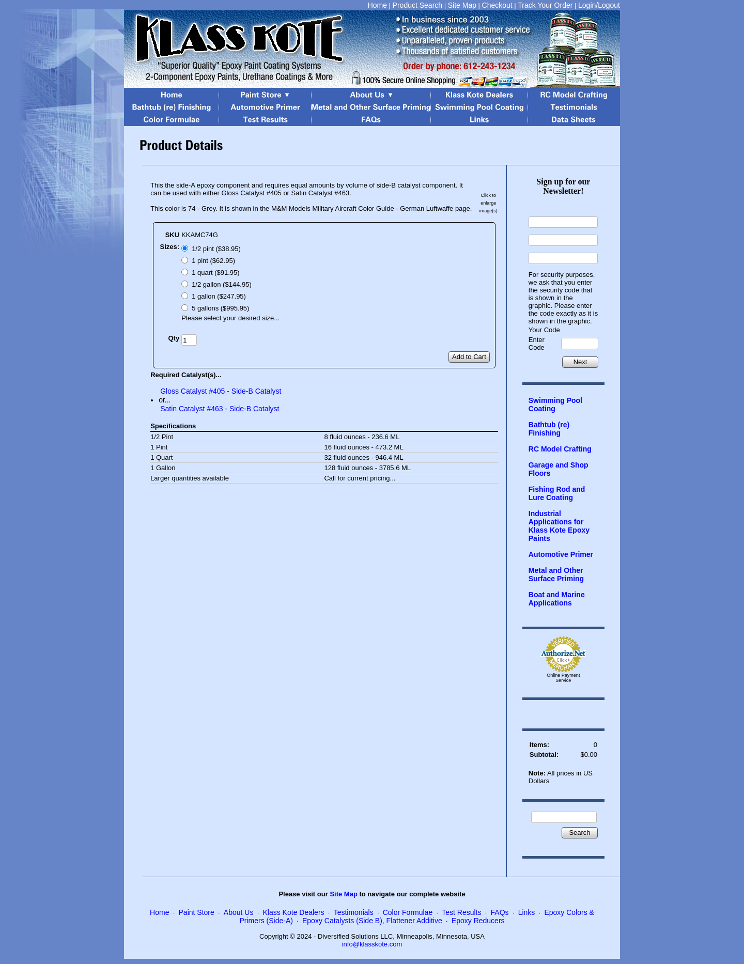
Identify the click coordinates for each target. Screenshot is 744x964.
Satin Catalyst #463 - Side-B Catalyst (219, 409)
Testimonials (354, 912)
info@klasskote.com (372, 944)
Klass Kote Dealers (293, 912)
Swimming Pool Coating (555, 404)
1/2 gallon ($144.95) (222, 284)
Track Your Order (545, 5)
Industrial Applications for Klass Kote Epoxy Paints (559, 525)
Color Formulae (407, 912)
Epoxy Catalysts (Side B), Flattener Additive (372, 920)
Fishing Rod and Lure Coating (557, 493)
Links (526, 912)
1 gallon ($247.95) (219, 296)
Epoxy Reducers (478, 920)
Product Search (418, 5)
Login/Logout (599, 5)
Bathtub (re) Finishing (549, 429)
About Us (239, 912)
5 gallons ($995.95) (220, 308)
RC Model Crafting (560, 449)
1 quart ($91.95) (216, 272)
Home (377, 5)
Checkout (497, 5)
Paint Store (196, 912)
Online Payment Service (563, 678)
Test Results (461, 912)
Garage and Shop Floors (558, 469)
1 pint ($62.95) (213, 261)
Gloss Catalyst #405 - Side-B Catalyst (220, 391)
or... (165, 400)
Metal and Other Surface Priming (556, 574)
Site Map (462, 5)
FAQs (500, 912)
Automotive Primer (561, 554)
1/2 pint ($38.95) (216, 249)
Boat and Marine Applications (557, 598)
